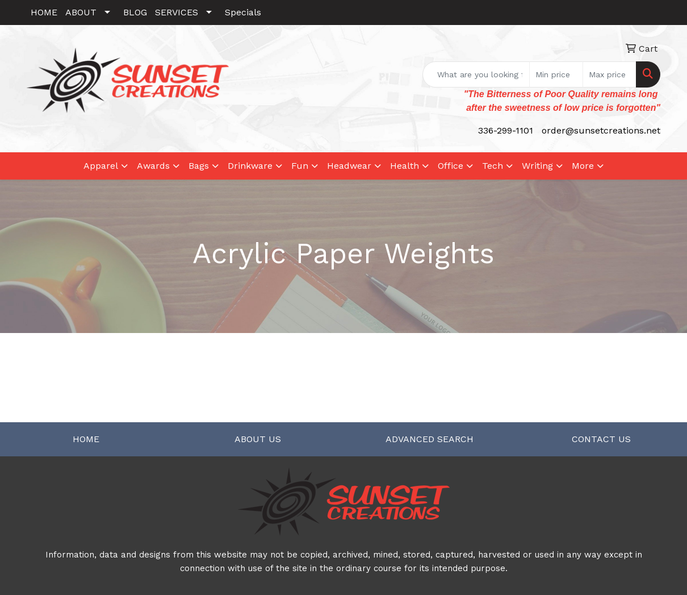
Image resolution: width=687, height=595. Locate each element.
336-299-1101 (505, 130)
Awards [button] (153, 165)
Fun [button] (299, 165)
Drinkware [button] (250, 165)
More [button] (583, 165)
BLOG (135, 12)
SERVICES (176, 12)
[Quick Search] (476, 74)
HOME (44, 12)
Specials (243, 12)
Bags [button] (198, 165)
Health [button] (404, 165)
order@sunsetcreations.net (601, 130)
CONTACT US (601, 439)
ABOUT (81, 12)
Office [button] (450, 165)
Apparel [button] (100, 165)
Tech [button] (492, 165)
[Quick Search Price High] (609, 74)
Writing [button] (537, 165)
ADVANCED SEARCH (430, 439)
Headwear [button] (349, 165)
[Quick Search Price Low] (556, 74)
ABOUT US (257, 439)
